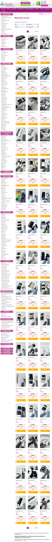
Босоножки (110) (4, 16)
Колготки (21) (3, 87)
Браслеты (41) (4, 313)
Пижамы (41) (3, 235)
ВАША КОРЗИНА (44, 1)
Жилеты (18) (3, 258)
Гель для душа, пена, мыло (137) (7, 321)
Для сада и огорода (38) (5, 335)
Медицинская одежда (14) (6, 173)
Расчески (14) (3, 328)
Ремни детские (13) (5, 278)
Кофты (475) (3, 80)
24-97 (17, 52)
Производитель (29, 26)
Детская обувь (6, 49)
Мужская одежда (7, 176)
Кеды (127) (3, 54)
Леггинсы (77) (4, 92)
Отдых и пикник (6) (4, 337)
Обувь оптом (7, 348)
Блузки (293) (3, 67)
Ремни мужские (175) (5, 277)
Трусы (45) (3, 202)
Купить (20, 62)
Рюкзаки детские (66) (5, 280)
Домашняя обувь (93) (5, 20)
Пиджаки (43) (3, 153)
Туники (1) (3, 247)
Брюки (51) (3, 214)
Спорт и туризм (7, 344)
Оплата (42, 8)
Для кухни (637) (4, 334)
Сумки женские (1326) (5, 281)
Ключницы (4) (3, 268)
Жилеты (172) (3, 78)
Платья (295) (3, 234)
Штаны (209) (3, 166)
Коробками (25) (4, 46)
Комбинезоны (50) (4, 227)
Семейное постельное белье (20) (7, 306)
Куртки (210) (3, 146)
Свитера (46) (3, 199)
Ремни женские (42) (5, 276)
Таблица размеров (29, 8)
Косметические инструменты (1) (7, 325)
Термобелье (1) (4, 205)
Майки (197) (3, 94)
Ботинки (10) (3, 51)
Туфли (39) (3, 30)
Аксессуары (7, 261)
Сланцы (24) (3, 42)
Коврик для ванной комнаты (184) (7, 293)
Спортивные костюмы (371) (6, 156)
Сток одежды (7, 351)
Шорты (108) (3, 208)
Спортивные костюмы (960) (6, 198)
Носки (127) (3, 95)
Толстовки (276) (4, 114)
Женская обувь (6, 14)
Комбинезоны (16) (4, 149)
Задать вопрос (25, 2)
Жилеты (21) (3, 142)
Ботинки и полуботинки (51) (6, 17)
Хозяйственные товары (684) (6, 340)
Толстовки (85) (4, 245)
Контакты (4, 11)
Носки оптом (7, 353)
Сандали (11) (3, 27)
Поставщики (20, 8)
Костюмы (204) (4, 192)
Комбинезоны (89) (4, 88)
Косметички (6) (4, 267)
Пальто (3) (3, 169)
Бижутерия (6, 311)
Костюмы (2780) (4, 82)
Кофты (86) (3, 224)
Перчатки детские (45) (5, 271)
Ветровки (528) (4, 98)
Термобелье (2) (4, 110)
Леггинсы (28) (4, 230)
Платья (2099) (3, 97)
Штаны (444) (3, 125)
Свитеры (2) (3, 244)
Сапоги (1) (3, 58)
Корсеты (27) (3, 90)
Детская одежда (7, 212)
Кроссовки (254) (4, 23)
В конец (36, 31)
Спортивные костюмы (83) (6, 240)
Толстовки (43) (4, 160)
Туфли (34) (3, 59)
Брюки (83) (3, 137)
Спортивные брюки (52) (5, 201)
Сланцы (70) (3, 26)
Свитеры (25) (3, 157)
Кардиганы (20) (4, 228)
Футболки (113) (4, 248)
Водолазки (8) (3, 139)
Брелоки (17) (3, 263)
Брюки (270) (3, 70)
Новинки (14, 8)
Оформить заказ (44, 5)
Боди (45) (3, 65)
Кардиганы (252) (4, 84)
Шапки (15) (3, 250)
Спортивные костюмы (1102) (6, 104)
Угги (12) (3, 61)
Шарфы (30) (3, 251)
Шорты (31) (3, 164)
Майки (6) (3, 150)
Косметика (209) (4, 324)
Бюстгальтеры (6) (4, 68)
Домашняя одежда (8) (5, 220)
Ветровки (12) (3, 218)
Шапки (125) (3, 209)
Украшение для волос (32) (6, 316)
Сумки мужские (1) (4, 283)
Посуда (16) (3, 338)
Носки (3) (3, 232)
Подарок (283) (4, 273)
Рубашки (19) (3, 238)
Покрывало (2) (4, 300)
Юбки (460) (3, 127)
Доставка (47, 8)
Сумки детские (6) (4, 284)
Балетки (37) (3, 19)
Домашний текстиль (7, 291)
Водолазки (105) (4, 74)
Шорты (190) (3, 124)
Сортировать (29, 24)
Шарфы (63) (3, 179)
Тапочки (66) (3, 43)
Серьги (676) (3, 315)
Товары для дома (7, 330)
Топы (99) (3, 115)
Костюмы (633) (4, 225)
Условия (37, 8)
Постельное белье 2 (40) (6, 297)
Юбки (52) (3, 167)
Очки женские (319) (5, 270)
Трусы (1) (3, 111)
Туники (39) (3, 159)
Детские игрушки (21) (5, 264)
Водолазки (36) (4, 182)
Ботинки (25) (3, 38)
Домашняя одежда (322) (5, 75)
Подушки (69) (3, 303)
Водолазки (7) (3, 217)
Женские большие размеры (6, 133)
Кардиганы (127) (4, 143)
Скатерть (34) (3, 307)
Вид (15, 24)
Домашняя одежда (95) (5, 140)
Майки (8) (3, 231)
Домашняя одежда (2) (5, 185)
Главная (3, 8)
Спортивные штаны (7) (5, 241)
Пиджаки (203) (4, 100)
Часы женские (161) (5, 287)
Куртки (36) (3, 222)
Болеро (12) (3, 71)
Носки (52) (3, 195)
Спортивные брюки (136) (6, 107)
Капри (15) (3, 85)
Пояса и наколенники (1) (6, 274)
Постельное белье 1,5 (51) (6, 296)
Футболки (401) (4, 206)
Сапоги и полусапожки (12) (6, 29)
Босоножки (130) (4, 52)
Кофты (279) (3, 144)
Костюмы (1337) (4, 147)
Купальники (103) (4, 91)
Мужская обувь (6, 36)
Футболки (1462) (4, 117)
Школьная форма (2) (5, 254)
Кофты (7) (3, 189)
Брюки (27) (3, 181)
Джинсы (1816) (4, 77)
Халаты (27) (3, 163)
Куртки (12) (3, 191)
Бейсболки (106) (4, 178)
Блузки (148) (3, 136)
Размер (16, 26)
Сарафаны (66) (4, 108)
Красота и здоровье (7, 319)
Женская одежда (7, 63)
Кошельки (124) (4, 266)
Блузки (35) (3, 215)
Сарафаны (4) (3, 242)
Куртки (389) (3, 81)
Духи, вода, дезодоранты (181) (7, 322)
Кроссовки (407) (4, 55)
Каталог (8, 8)
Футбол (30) (3, 346)
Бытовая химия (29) (5, 341)
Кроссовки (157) (4, 39)
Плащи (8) (3, 128)
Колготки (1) (3, 221)
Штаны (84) (3, 255)
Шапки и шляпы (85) (5, 121)
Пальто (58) (3, 101)
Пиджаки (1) (3, 237)
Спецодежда (7, 171)
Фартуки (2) (3, 118)
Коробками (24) (4, 33)
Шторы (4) (3, 309)
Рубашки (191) (4, 154)
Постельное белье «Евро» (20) (7, 299)
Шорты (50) (3, 252)
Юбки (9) (3, 257)
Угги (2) (2, 45)
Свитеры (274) (4, 105)
